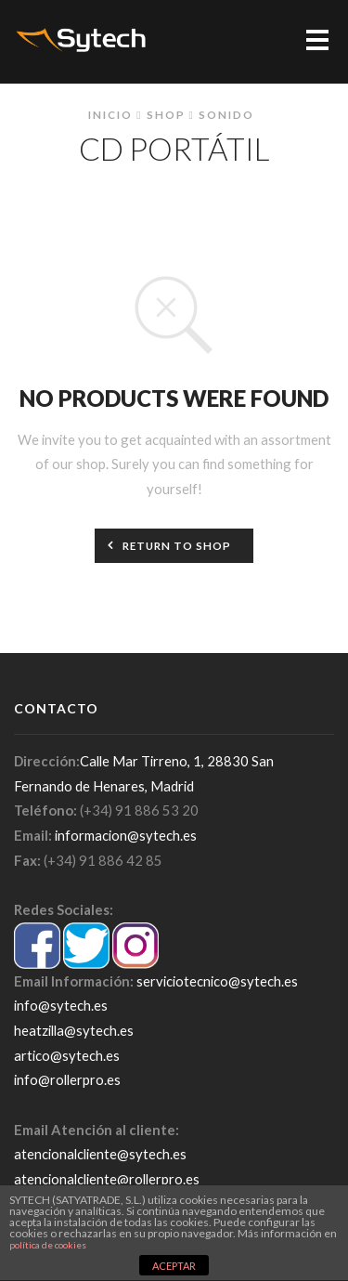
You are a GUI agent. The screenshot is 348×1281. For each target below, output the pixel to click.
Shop (166, 114)
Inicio (110, 114)
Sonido (226, 114)
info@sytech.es (61, 1005)
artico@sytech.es (67, 1055)
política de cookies (47, 1244)
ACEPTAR (174, 1266)
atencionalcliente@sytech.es (100, 1153)
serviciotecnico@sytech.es (217, 981)
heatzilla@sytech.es (74, 1030)
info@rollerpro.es (67, 1079)
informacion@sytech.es (126, 835)
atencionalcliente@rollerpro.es (107, 1178)
